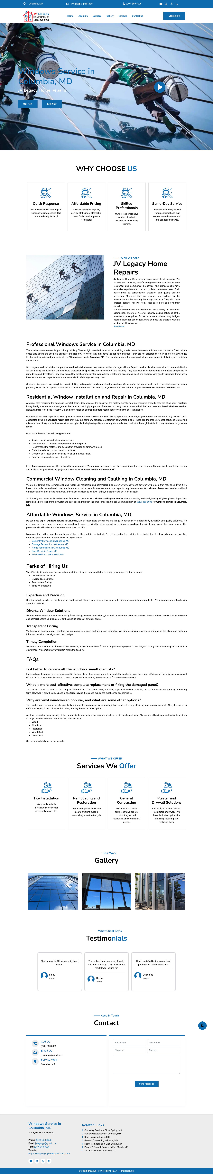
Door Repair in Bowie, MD (44, 551)
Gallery (110, 16)
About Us (83, 16)
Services (97, 16)
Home (71, 16)
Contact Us (137, 16)
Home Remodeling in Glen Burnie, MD (50, 547)
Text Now (51, 104)
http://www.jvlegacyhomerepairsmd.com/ (49, 1153)
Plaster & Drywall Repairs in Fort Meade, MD (105, 1147)
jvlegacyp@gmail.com (46, 1143)
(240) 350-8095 (144, 502)
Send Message (146, 1084)
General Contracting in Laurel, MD (100, 1140)
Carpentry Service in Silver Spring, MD (50, 541)
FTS (112, 1171)
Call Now (27, 104)
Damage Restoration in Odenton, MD (50, 544)
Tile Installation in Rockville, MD (48, 554)
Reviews (123, 16)
